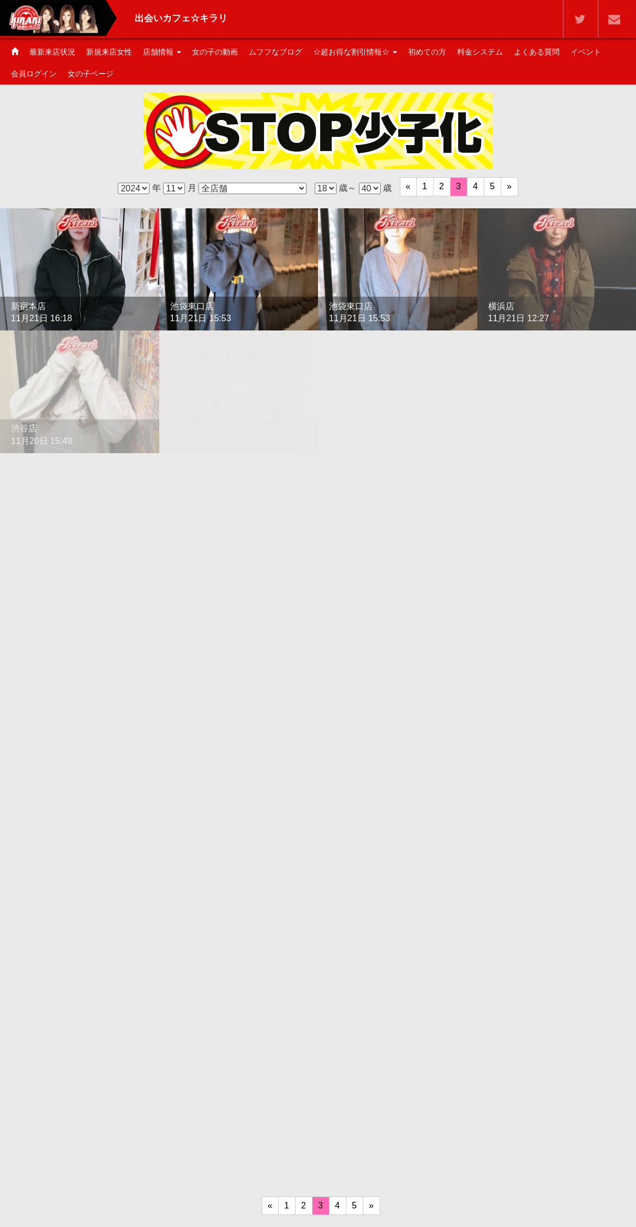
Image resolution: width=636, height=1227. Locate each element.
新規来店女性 (109, 51)
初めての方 (427, 51)
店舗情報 (162, 51)
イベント (586, 51)
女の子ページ (90, 73)
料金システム (480, 51)
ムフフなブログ (275, 51)
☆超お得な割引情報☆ (355, 51)
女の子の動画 (215, 51)
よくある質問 (537, 51)
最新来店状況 (52, 51)
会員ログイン (34, 73)
